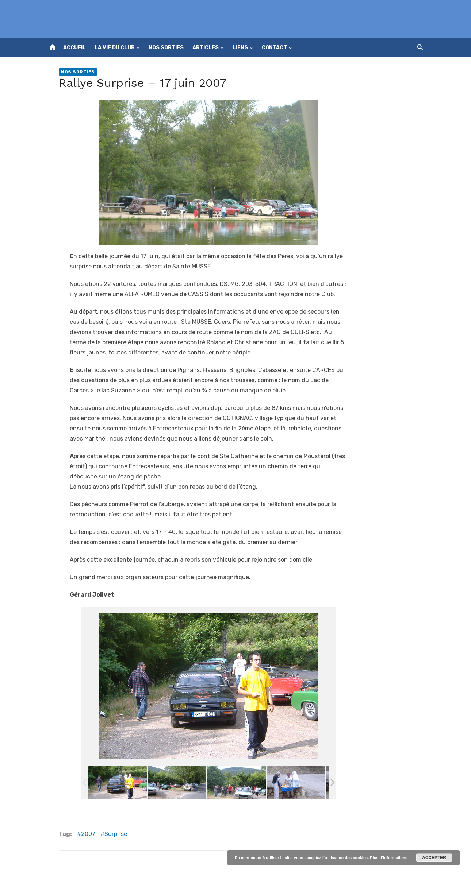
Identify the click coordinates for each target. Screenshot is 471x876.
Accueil (74, 47)
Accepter (434, 857)
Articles (205, 47)
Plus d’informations (388, 858)
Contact (274, 47)
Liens (240, 47)
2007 (88, 833)
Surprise (115, 833)
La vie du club (115, 47)
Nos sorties (166, 47)
